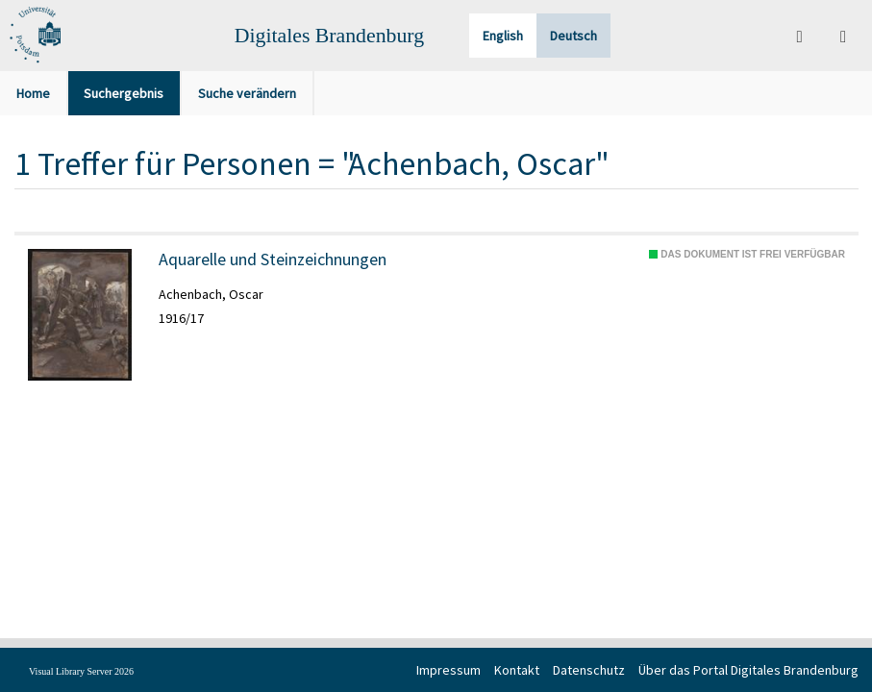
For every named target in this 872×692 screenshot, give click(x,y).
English (503, 35)
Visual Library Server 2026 (81, 671)
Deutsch (573, 35)
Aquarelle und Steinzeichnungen (272, 259)
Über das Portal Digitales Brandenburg (748, 670)
